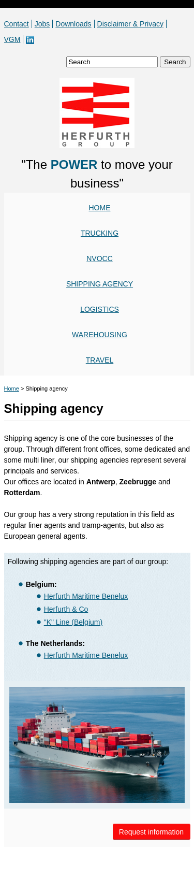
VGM (12, 39)
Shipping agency (99, 284)
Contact (16, 24)
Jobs (42, 24)
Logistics (99, 309)
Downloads (73, 24)
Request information (151, 832)
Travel (99, 360)
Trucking (99, 233)
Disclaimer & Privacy (130, 24)
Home (100, 208)
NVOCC (99, 258)
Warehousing (99, 334)
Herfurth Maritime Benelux (86, 596)
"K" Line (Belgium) (73, 622)
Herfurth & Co (66, 609)
